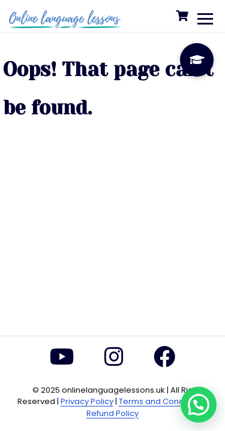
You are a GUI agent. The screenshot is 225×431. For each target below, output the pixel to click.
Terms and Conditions (162, 401)
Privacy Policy (87, 401)
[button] (199, 405)
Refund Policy (112, 413)
